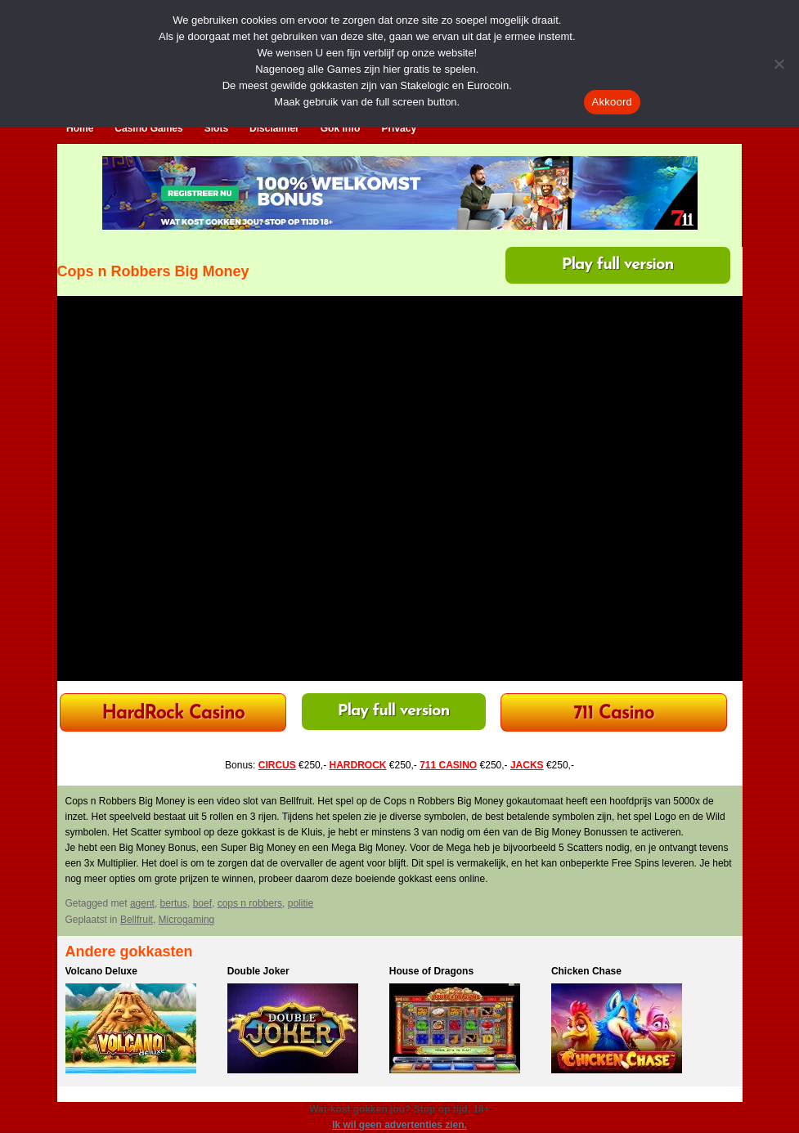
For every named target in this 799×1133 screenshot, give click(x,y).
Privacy (398, 128)
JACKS (527, 765)
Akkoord (612, 102)
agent (142, 903)
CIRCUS (277, 765)
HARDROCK (357, 765)
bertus (173, 903)
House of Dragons (431, 971)
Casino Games (148, 128)
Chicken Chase (586, 971)
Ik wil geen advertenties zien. (399, 1125)
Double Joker (258, 971)
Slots (216, 128)
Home (79, 128)
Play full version (618, 265)
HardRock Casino (172, 714)
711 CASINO (448, 765)
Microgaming (187, 919)
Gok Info (341, 128)
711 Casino (613, 714)
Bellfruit (136, 919)
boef (202, 903)
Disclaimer (274, 128)
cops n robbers (250, 903)
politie (300, 903)
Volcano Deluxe (101, 971)
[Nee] (778, 64)
